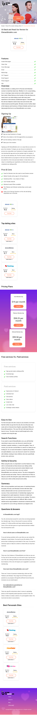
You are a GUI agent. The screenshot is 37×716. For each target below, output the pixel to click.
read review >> (9, 241)
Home (9, 698)
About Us (10, 700)
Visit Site (18, 47)
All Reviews (10, 706)
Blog (9, 703)
